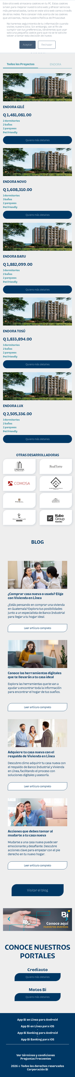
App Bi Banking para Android (37, 1032)
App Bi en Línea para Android (37, 1019)
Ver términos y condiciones (35, 1055)
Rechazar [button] (46, 44)
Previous (9, 919)
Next (66, 919)
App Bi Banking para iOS (37, 1039)
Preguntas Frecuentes (35, 1058)
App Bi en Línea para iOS (37, 1026)
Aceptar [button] (27, 44)
